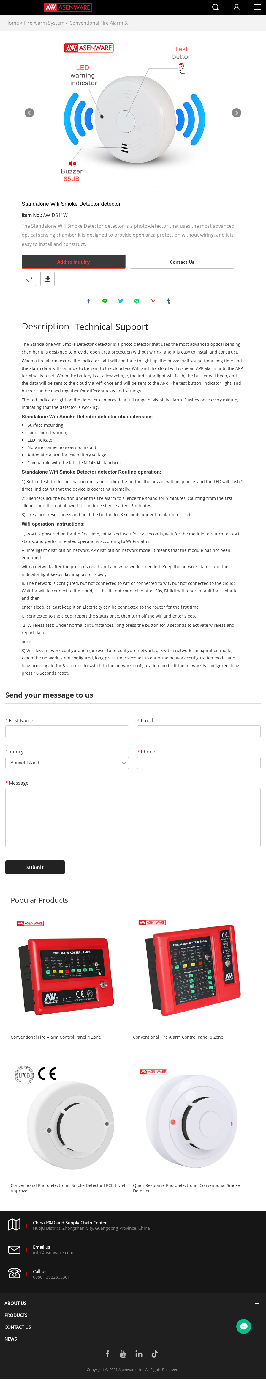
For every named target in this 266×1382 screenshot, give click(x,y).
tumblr (170, 302)
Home (12, 23)
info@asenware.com (53, 1255)
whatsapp (138, 302)
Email (145, 723)
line (106, 302)
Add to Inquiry (73, 262)
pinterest (154, 302)
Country (14, 754)
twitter (122, 302)
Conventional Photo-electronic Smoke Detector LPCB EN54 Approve (68, 1190)
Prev (29, 113)
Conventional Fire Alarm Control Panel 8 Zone (178, 1039)
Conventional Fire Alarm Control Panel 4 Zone (56, 1039)
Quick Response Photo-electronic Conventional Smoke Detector (186, 1190)
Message (16, 785)
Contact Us (182, 262)
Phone (146, 754)
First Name (19, 723)
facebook (90, 302)
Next (236, 113)
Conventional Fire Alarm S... (100, 23)
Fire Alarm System (44, 23)
